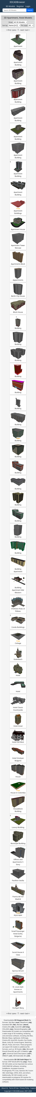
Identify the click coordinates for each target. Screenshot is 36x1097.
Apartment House (18, 223)
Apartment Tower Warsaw (18, 241)
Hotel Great (18, 720)
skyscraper (18, 909)
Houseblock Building (18, 804)
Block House (18, 306)
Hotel (18, 669)
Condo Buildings (18, 621)
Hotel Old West (18, 736)
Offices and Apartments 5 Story (18, 856)
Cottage (18, 637)
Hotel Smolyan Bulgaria (18, 754)
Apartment (18, 40)
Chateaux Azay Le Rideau (18, 604)
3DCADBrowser (17, 2)
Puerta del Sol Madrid (18, 892)
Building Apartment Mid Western (18, 584)
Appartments (18, 274)
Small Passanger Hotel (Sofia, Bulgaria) (18, 928)
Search (30, 10)
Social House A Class (18, 948)
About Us (5, 1088)
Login (27, 6)
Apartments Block (18, 258)
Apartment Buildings (18, 206)
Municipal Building (18, 837)
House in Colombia (18, 787)
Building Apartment (18, 565)
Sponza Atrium (18, 965)
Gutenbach (18, 653)
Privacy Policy (24, 1088)
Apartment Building (18, 58)
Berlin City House (18, 290)
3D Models (10, 6)
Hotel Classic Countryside (18, 703)
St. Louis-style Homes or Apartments (18, 984)
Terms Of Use (14, 1088)
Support (33, 1088)
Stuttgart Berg (18, 1002)
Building (18, 322)
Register (20, 6)
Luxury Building (18, 821)
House (18, 771)
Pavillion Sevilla (18, 875)
